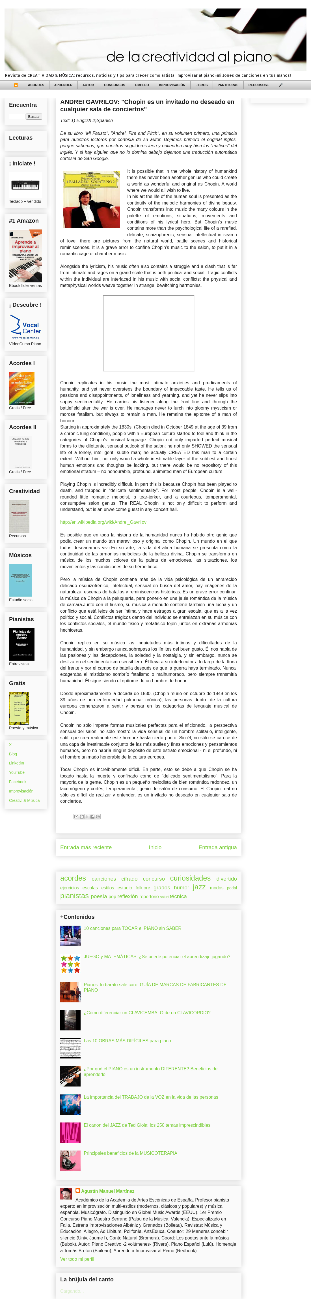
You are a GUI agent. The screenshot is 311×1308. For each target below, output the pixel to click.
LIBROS (201, 85)
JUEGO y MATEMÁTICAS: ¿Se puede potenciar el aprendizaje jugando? (157, 956)
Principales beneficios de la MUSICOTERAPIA (130, 1153)
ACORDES (36, 85)
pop (112, 896)
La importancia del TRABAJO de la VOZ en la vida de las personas (151, 1097)
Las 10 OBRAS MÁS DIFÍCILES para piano (127, 1040)
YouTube (17, 772)
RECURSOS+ (259, 85)
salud (164, 897)
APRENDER (63, 85)
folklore (142, 887)
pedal (232, 888)
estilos (107, 887)
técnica (178, 896)
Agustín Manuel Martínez (107, 1191)
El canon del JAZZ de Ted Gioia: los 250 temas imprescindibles (147, 1125)
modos (217, 887)
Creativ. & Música (24, 800)
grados (162, 888)
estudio (125, 887)
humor (181, 888)
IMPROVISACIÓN (172, 85)
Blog (13, 754)
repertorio (149, 896)
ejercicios (69, 887)
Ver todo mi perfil (77, 1259)
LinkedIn (16, 763)
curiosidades (190, 878)
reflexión (127, 896)
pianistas (74, 896)
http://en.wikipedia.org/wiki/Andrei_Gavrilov (103, 522)
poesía (99, 896)
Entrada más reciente (86, 847)
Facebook (17, 781)
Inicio (155, 847)
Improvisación (21, 791)
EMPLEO (142, 85)
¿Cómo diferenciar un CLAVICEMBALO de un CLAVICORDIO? (147, 1012)
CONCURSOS (114, 85)
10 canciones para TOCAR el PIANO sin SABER (132, 928)
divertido (226, 879)
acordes (73, 878)
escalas (90, 887)
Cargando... (72, 1291)
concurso (154, 879)
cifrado (129, 879)
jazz (199, 887)
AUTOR (88, 85)
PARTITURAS (228, 85)
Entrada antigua (218, 847)
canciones (104, 879)
